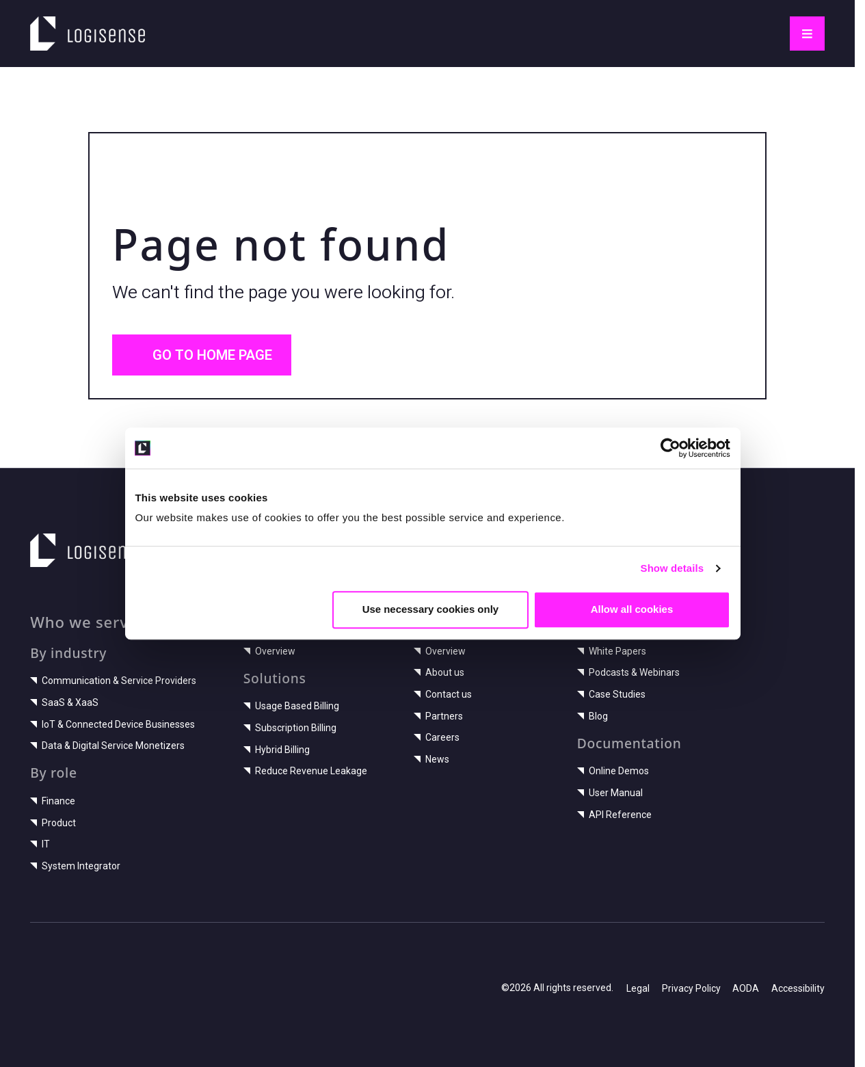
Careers (437, 737)
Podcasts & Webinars (628, 672)
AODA (745, 988)
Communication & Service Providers (113, 680)
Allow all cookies (635, 627)
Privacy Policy (691, 988)
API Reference (614, 814)
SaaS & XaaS (64, 702)
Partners (438, 716)
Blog (592, 716)
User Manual (610, 793)
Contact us (443, 694)
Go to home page (202, 355)
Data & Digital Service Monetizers (107, 745)
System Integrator (75, 866)
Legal (638, 988)
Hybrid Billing (276, 749)
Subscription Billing (289, 728)
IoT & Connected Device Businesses (112, 724)
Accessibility (798, 988)
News (431, 759)
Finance (52, 801)
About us (439, 672)
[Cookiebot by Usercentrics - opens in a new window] (674, 466)
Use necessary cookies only (430, 627)
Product (53, 823)
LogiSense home (78, 25)
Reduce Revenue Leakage (305, 771)
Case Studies (611, 694)
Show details (676, 586)
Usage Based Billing (291, 706)
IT (40, 844)
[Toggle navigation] (807, 33)
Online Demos (613, 771)
